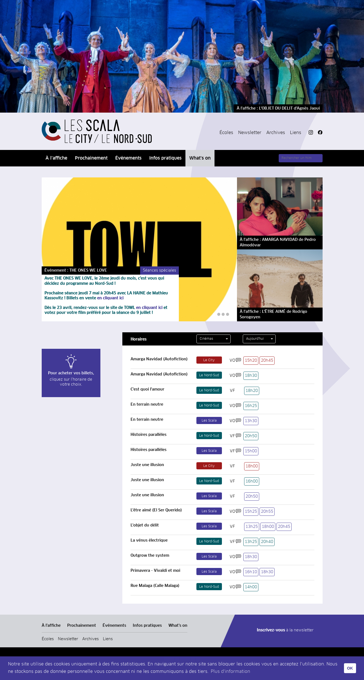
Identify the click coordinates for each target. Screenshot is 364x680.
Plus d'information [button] (230, 671)
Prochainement (91, 158)
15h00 (251, 451)
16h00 (252, 481)
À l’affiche (56, 158)
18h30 (251, 376)
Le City (209, 360)
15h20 (251, 361)
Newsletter (249, 132)
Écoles (226, 132)
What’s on (200, 158)
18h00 (252, 466)
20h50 (251, 436)
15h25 (251, 512)
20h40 (267, 542)
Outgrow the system (150, 556)
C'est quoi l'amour (147, 389)
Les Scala (209, 420)
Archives (275, 132)
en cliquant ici (109, 298)
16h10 (251, 572)
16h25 (251, 406)
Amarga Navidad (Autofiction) (159, 359)
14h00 (251, 587)
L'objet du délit (145, 525)
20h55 (267, 512)
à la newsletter (285, 630)
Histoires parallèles (149, 435)
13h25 (252, 527)
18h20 (252, 391)
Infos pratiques (165, 158)
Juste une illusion (147, 465)
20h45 (267, 361)
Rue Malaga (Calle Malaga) (155, 586)
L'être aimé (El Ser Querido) (156, 510)
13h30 (251, 421)
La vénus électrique (149, 540)
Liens (295, 132)
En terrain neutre (147, 404)
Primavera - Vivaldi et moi (155, 571)
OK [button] (350, 668)
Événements (128, 158)
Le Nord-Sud (209, 375)
